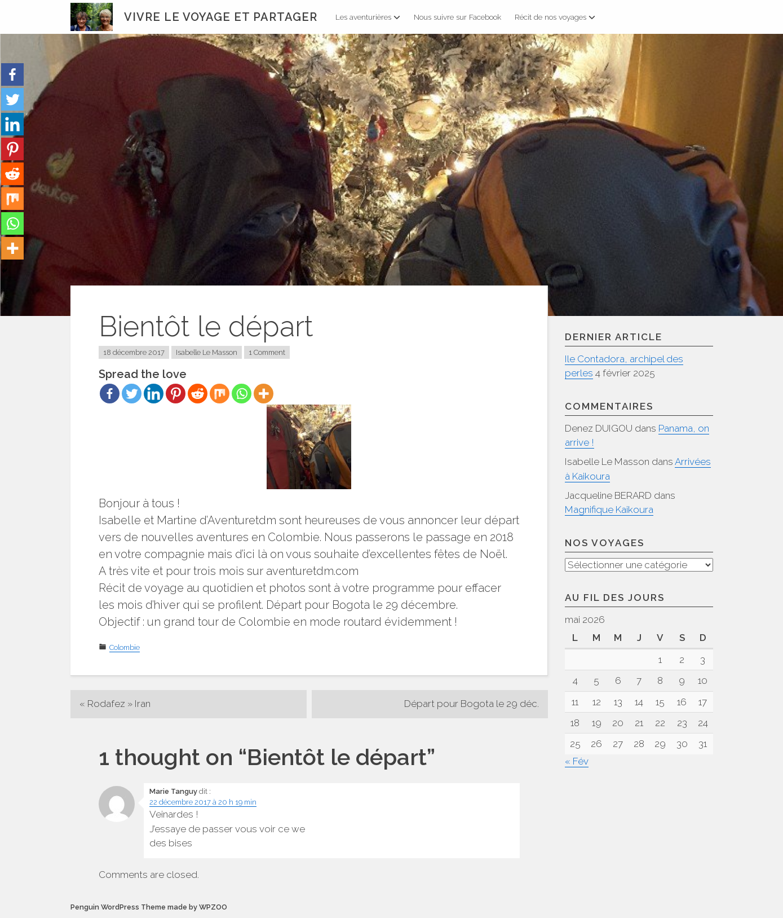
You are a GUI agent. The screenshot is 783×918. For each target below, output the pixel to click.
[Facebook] (110, 393)
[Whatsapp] (241, 393)
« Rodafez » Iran (115, 703)
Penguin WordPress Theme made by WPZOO (148, 907)
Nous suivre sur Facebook (457, 16)
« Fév (577, 761)
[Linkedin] (153, 393)
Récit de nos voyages (555, 16)
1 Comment (267, 352)
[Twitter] (131, 393)
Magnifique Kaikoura (609, 509)
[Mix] (219, 393)
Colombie (124, 647)
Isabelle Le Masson (206, 352)
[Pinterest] (175, 393)
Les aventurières (367, 16)
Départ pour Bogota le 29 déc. (471, 703)
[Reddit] (197, 393)
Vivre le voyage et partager (220, 17)
